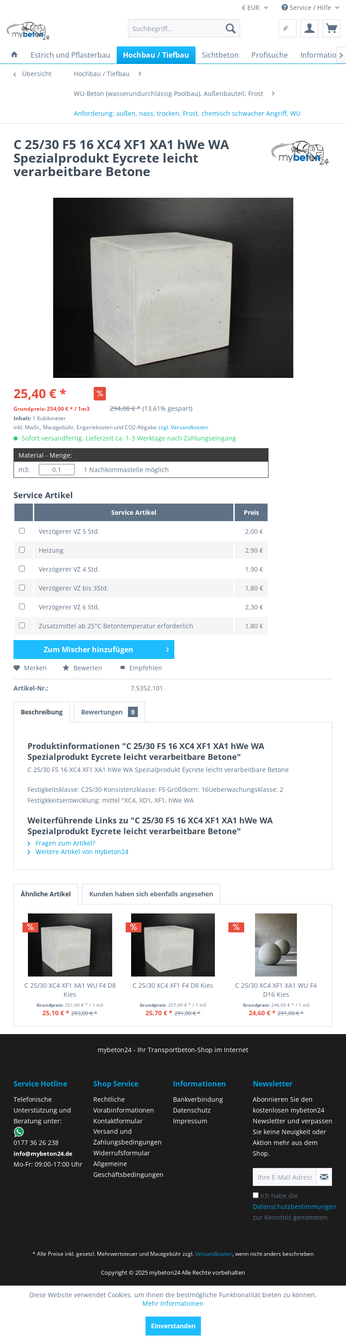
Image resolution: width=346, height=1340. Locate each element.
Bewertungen (109, 712)
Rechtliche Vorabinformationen (123, 1104)
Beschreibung (42, 712)
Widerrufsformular (121, 1153)
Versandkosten (213, 1254)
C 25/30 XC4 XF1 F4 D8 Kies (172, 985)
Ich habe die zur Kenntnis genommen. (295, 1206)
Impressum (190, 1121)
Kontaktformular (118, 1121)
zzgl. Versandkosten (183, 427)
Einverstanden (173, 1326)
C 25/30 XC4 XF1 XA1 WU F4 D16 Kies (276, 990)
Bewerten (83, 667)
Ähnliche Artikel (46, 894)
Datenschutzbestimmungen (295, 1206)
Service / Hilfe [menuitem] (307, 7)
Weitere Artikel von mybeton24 (77, 851)
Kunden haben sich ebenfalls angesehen (151, 894)
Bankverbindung (198, 1099)
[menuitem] (184, 28)
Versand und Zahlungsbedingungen (127, 1136)
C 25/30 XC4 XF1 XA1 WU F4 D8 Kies (70, 990)
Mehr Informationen (173, 1303)
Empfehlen (141, 667)
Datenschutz (192, 1110)
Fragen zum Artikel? (61, 843)
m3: (24, 469)
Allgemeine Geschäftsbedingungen (128, 1169)
